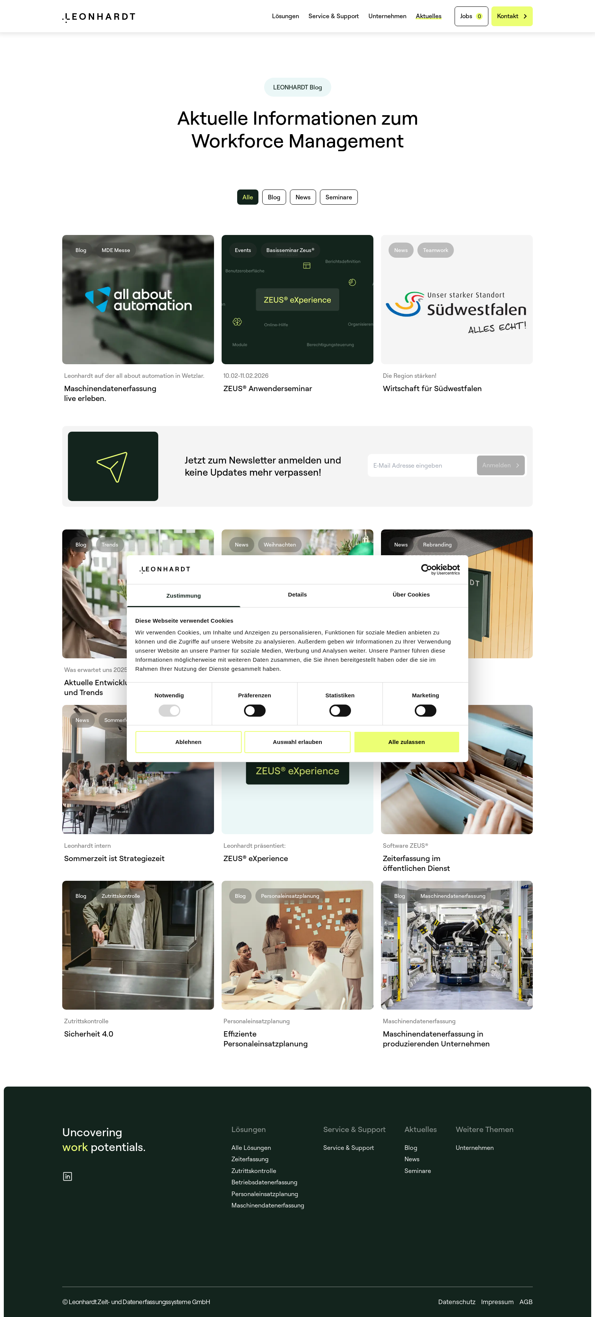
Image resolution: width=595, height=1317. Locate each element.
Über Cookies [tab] (411, 594)
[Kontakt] (512, 16)
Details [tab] (297, 594)
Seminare (418, 1170)
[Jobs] (471, 16)
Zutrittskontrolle (253, 1170)
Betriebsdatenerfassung (264, 1182)
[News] (303, 197)
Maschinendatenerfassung (267, 1205)
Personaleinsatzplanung (264, 1194)
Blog (411, 1147)
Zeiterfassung (250, 1159)
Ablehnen (188, 742)
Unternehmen (387, 16)
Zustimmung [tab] (184, 595)
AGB (526, 1302)
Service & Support (334, 16)
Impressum (497, 1302)
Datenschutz (456, 1302)
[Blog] (274, 197)
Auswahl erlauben (297, 742)
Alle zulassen (406, 742)
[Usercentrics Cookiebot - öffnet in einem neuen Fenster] (427, 569)
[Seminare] (339, 197)
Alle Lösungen (251, 1147)
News (412, 1159)
